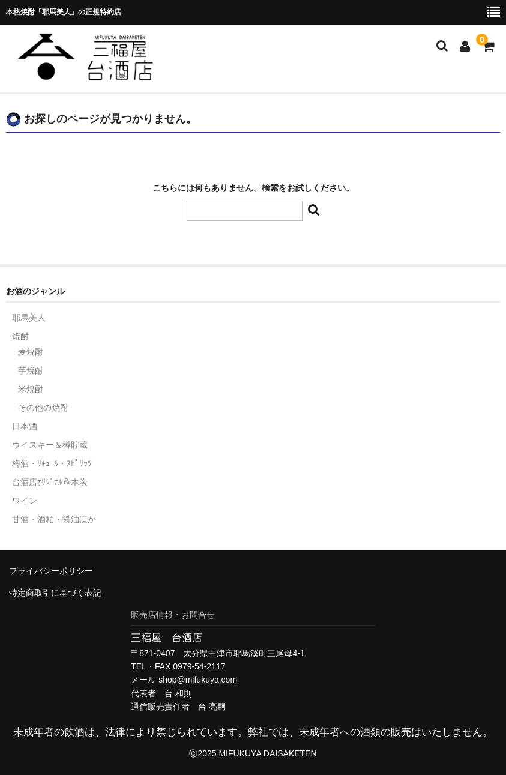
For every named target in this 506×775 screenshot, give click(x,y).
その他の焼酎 (43, 407)
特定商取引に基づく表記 (55, 592)
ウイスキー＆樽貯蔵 (50, 445)
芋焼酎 (30, 370)
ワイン (24, 500)
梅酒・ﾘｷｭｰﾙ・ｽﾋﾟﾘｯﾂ (52, 463)
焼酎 (20, 336)
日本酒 (24, 426)
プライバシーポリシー (51, 571)
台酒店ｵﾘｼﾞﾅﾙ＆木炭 (50, 482)
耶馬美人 (29, 317)
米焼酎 (30, 389)
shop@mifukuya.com (197, 679)
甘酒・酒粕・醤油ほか (54, 519)
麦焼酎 (30, 352)
